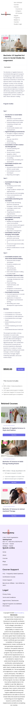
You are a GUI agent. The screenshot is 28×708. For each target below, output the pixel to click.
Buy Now (20, 369)
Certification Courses (9, 577)
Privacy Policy (7, 594)
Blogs (4, 561)
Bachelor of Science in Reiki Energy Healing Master (13, 462)
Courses (16, 7)
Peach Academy (19, 613)
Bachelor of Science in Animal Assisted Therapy (14, 510)
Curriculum (7, 67)
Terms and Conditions (9, 597)
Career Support (7, 580)
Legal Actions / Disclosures (11, 600)
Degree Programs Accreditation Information (12, 605)
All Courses (19, 13)
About (4, 555)
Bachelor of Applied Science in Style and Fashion (14, 429)
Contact (5, 565)
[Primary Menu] (25, 14)
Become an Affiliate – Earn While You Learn (13, 584)
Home (4, 552)
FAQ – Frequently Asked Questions (13, 574)
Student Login (18, 24)
